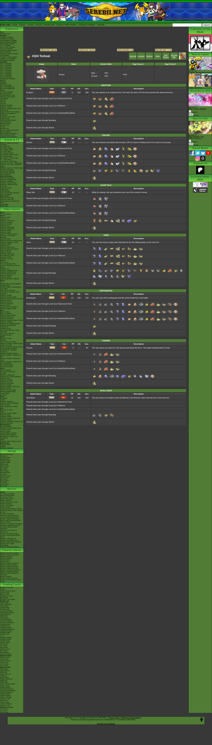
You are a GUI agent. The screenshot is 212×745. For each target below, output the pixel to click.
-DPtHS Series (5, 649)
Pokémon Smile (5, 252)
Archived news (5, 34)
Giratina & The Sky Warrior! (9, 515)
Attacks (149, 56)
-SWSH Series (5, 642)
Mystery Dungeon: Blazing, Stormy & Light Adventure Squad (11, 347)
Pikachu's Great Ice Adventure (10, 570)
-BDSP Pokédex (5, 52)
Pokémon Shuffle (5, 295)
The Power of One (6, 497)
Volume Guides (5, 462)
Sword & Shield (5, 239)
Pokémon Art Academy (7, 290)
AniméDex (3, 145)
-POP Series (4, 666)
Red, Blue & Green (6, 410)
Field (125, 74)
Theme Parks (4, 125)
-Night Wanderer (5, 695)
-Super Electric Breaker (8, 690)
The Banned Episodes (7, 173)
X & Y (2, 282)
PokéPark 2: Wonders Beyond (10, 323)
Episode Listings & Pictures (9, 143)
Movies (11, 488)
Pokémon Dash (5, 378)
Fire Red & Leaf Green (7, 371)
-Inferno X (3, 675)
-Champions (4, 98)
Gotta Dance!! (4, 561)
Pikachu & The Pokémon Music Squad (10, 580)
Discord (39, 25)
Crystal (2, 400)
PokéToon (3, 186)
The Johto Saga (5, 151)
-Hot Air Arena (4, 685)
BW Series (3, 479)
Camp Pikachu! (5, 560)
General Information (6, 454)
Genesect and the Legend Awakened (8, 527)
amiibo (2, 440)
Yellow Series (4, 466)
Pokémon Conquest (6, 322)
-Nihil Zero (3, 672)
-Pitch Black (4, 606)
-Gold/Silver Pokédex (7, 39)
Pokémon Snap (5, 415)
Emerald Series (5, 472)
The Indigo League (6, 148)
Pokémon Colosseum (7, 375)
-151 (1, 636)
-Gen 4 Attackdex (6, 69)
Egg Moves (165, 56)
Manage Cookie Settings (131, 718)
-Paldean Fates (5, 632)
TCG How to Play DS (7, 333)
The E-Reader (5, 393)
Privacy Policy (114, 718)
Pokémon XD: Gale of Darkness (10, 376)
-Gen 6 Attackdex (6, 72)
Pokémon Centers (6, 107)
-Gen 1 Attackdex (6, 64)
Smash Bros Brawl (6, 367)
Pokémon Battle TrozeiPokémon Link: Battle (11, 288)
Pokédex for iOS (5, 335)
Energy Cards (4, 594)
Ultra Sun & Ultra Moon (8, 264)
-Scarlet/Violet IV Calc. (7, 95)
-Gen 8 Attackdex (6, 75)
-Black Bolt (3, 616)
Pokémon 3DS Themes (8, 435)
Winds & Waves (5, 214)
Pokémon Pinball (5, 416)
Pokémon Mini (5, 405)
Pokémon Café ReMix (7, 227)
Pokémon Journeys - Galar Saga (11, 163)
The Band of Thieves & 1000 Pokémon (9, 293)
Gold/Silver (3, 398)
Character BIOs (5, 457)
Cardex (2, 90)
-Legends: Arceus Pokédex (9, 54)
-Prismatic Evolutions (7, 622)
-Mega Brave (4, 677)
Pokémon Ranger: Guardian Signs (11, 343)
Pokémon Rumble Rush (8, 272)
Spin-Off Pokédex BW (7, 88)
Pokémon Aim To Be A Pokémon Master (11, 165)
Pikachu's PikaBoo (6, 558)
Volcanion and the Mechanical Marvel (10, 536)
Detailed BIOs (4, 459)
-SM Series (4, 644)
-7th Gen (3, 103)
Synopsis (193, 142)
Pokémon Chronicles (7, 169)
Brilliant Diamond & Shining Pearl (11, 240)
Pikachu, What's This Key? (9, 578)
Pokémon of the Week (7, 97)
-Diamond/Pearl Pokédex (8, 42)
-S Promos (3, 710)
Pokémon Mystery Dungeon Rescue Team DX (9, 249)
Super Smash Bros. (6, 423)
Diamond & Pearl (5, 338)
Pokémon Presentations (8, 120)
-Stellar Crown (5, 626)
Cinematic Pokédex (6, 92)
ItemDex (3, 80)
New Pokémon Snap (7, 255)
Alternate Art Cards (6, 596)
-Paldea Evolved (5, 639)
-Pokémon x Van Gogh (7, 117)
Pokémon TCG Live (6, 259)
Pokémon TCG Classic (7, 599)
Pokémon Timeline (6, 105)
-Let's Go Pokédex (6, 49)
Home (14, 25)
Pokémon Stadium (6, 420)
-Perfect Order (5, 609)
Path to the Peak (5, 188)
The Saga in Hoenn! (6, 153)
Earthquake (31, 298)
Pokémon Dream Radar (8, 315)
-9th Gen (3, 100)
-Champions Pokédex (7, 60)
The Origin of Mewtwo (7, 494)
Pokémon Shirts (5, 123)
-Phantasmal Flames (7, 612)
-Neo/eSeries (4, 652)
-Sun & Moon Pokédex (7, 47)
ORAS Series (4, 484)
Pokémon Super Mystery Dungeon (11, 298)
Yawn (28, 242)
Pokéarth (101, 25)
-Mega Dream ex (5, 674)
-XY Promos (4, 664)
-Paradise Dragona (6, 692)
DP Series (3, 474)
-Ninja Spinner (5, 670)
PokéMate (3, 395)
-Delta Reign (4, 602)
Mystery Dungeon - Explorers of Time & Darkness (10, 362)
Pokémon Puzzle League (8, 413)
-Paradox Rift (4, 634)
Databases (11, 29)
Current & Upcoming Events (9, 130)
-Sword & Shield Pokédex (8, 50)
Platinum (3, 340)
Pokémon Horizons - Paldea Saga (11, 168)
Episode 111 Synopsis (197, 110)
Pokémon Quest (5, 277)
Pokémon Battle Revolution (9, 353)
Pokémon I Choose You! (8, 538)
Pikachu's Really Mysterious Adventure (9, 574)
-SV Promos (4, 659)
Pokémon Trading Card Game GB (11, 421)
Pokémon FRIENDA (6, 448)
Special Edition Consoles (8, 433)
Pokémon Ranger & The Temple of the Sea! (11, 511)
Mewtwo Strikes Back (7, 495)
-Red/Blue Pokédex (6, 37)
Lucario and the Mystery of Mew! (11, 509)
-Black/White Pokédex (7, 44)
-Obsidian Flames (6, 637)
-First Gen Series (5, 654)
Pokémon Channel (6, 380)
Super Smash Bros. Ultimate (9, 279)
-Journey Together (6, 621)
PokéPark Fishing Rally (8, 391)
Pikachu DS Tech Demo (8, 390)
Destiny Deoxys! (5, 507)
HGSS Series (4, 477)
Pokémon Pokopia (6, 222)
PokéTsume (4, 206)
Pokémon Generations (7, 178)
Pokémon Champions (7, 221)
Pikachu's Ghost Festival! (8, 565)
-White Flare (4, 617)
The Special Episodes (7, 171)
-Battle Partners (5, 687)
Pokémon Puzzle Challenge (9, 403)
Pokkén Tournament (6, 303)
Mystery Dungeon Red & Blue (10, 386)
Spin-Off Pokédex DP (7, 87)
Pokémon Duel (5, 305)
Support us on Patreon (106, 724)
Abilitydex (3, 83)
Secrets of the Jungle (7, 543)
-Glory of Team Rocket (7, 684)
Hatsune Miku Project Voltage (10, 112)
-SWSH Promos (5, 661)
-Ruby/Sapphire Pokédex (8, 40)
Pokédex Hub (49, 25)
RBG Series (4, 464)
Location (141, 56)
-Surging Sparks (5, 624)
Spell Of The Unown (6, 499)
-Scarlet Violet (4, 641)
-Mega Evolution (5, 614)
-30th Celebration (6, 604)
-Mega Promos (5, 657)
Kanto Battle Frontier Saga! (9, 154)
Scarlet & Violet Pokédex (66, 25)
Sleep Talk (30, 192)
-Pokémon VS (4, 705)
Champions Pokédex (87, 25)
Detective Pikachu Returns (9, 234)
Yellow (2, 411)
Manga (12, 451)
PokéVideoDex (5, 191)
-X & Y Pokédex (5, 45)
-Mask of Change (6, 697)
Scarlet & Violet (5, 217)
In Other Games (5, 430)
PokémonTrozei (5, 388)
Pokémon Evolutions (7, 181)
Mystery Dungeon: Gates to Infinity (11, 320)
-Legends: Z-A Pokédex (8, 59)
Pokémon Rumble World (8, 297)
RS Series (3, 469)
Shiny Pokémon (5, 174)
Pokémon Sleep (5, 232)
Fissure (29, 348)
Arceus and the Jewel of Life (9, 517)
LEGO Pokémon (5, 122)
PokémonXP (4, 110)
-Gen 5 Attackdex (6, 70)
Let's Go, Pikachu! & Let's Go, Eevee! (10, 266)
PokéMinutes (4, 189)
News (2, 32)
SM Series (3, 486)
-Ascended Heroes (6, 611)
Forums (22, 25)
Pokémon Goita (5, 445)
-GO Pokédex (4, 55)
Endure (29, 142)
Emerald (3, 373)
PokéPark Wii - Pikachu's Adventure (8, 351)
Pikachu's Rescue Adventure (9, 555)
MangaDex (3, 456)
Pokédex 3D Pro (5, 328)
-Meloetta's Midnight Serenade (10, 525)
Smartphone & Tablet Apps (9, 436)
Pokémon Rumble (6, 345)
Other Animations (6, 194)
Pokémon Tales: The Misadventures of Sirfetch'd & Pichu (10, 201)
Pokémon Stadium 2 (7, 401)
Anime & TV (11, 139)
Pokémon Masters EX (7, 229)
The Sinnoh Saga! (6, 156)
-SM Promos (4, 662)
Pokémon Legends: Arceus (9, 242)
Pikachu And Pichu (6, 556)
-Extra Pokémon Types (7, 591)
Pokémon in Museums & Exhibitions (8, 114)
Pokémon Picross (6, 300)
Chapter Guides (5, 461)
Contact (30, 25)
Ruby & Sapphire (5, 370)
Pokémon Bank (5, 285)
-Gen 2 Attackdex (6, 65)
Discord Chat (4, 128)
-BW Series (4, 647)
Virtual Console (5, 431)
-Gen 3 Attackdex (6, 67)
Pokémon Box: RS (6, 381)
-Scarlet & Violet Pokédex (8, 57)
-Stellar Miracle (5, 694)
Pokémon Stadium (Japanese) (10, 418)
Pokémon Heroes (6, 504)
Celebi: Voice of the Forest (9, 502)
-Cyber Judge (4, 702)
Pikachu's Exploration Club (9, 568)
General (133, 56)
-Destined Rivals (5, 619)
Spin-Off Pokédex (6, 85)
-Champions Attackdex (7, 78)
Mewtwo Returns (5, 500)
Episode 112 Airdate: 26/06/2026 (196, 136)
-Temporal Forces (6, 631)
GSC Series (4, 467)
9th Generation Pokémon (8, 133)
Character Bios (5, 146)
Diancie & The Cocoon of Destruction (8, 531)
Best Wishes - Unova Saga (9, 158)
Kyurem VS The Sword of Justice (11, 523)
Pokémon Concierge (7, 198)
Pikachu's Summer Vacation (9, 553)
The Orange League (7, 149)
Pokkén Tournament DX (8, 274)
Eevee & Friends (5, 576)
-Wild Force (4, 700)
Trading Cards (12, 584)
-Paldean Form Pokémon (8, 137)
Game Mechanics (6, 93)
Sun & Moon (4, 262)
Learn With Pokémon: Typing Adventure (9, 331)
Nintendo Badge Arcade (8, 308)
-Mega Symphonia (6, 679)
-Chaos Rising (5, 607)
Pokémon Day (5, 118)
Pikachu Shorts (11, 550)
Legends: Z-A (4, 219)
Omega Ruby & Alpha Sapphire (10, 284)
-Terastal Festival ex (6, 689)
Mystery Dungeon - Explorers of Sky (10, 356)
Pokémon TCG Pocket (7, 235)
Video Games (11, 209)
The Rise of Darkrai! (6, 514)
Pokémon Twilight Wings (8, 179)
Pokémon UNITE (5, 230)
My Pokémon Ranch (7, 365)
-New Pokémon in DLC (7, 135)
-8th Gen (3, 102)
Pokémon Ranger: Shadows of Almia (10, 359)
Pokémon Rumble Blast (8, 325)
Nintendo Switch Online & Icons (10, 441)
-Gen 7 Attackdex (6, 73)
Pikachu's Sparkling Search (9, 571)
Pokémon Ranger (6, 385)
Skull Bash (30, 398)
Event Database (5, 132)
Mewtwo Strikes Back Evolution (10, 542)
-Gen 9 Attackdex (6, 77)
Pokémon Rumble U (7, 318)
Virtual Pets (4, 438)
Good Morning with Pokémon (9, 193)
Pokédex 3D (4, 327)
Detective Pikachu (6, 275)
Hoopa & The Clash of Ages (9, 533)
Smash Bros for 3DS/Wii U (9, 307)
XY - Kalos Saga (5, 159)
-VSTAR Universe (6, 704)
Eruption (29, 92)
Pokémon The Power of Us (9, 540)
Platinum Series (5, 476)
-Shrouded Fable (5, 627)
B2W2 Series (4, 481)
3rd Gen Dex (174, 56)
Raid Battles (4, 597)
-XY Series (3, 646)
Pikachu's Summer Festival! (9, 563)
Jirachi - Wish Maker (7, 505)
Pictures (194, 115)
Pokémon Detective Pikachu (9, 547)
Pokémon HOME (5, 244)
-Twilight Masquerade (7, 629)
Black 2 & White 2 (6, 313)
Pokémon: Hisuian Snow (8, 183)
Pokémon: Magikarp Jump (9, 270)
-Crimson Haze (5, 699)
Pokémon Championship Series (10, 108)
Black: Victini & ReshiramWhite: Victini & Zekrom (10, 521)
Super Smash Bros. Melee (9, 406)
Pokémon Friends (6, 224)
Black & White (4, 312)
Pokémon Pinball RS (7, 383)
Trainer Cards (4, 593)
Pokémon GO (4, 225)
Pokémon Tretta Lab (7, 317)
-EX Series (3, 651)
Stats (158, 56)
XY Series (3, 482)
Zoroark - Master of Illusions (9, 519)
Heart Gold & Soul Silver (8, 342)
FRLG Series (4, 471)
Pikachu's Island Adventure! (9, 566)
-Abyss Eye (4, 669)
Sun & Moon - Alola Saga (8, 161)
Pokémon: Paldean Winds (8, 184)
